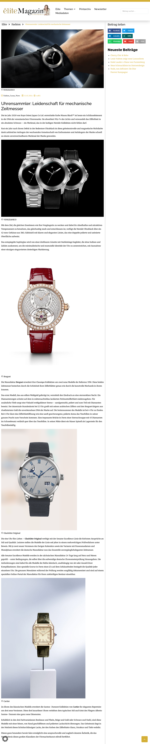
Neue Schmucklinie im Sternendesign (128, 65)
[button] (69, 9)
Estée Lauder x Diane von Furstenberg (128, 62)
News (18, 95)
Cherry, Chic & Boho (119, 55)
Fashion (16, 24)
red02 (38, 95)
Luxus (12, 95)
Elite (4, 24)
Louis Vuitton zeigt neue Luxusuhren (127, 59)
